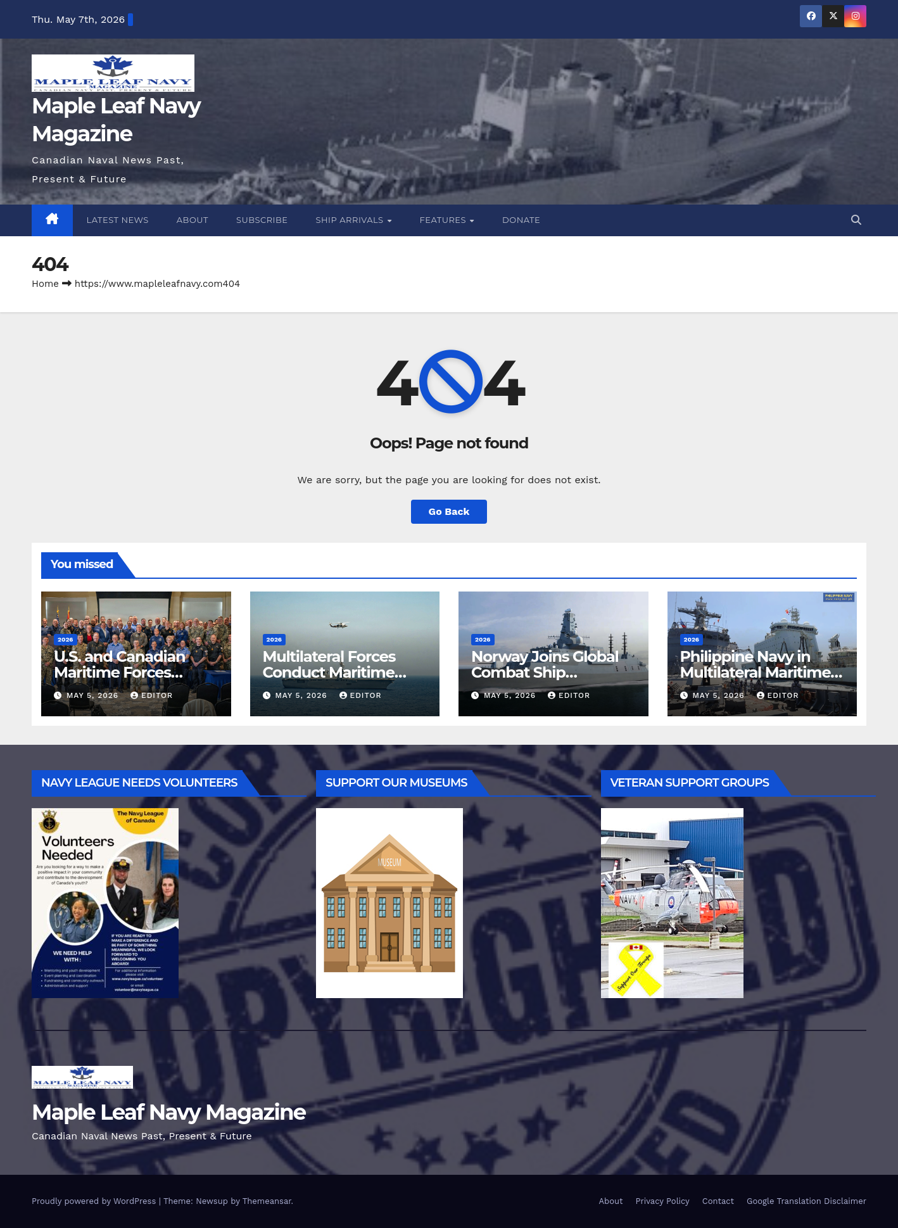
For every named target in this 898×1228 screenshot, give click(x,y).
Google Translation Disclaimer (806, 1201)
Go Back (449, 511)
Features (444, 220)
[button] (856, 220)
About (192, 220)
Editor (151, 695)
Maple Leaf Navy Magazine (169, 1112)
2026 (65, 639)
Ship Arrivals (351, 220)
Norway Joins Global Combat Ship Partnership (545, 672)
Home (45, 283)
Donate (521, 220)
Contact (718, 1201)
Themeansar (267, 1201)
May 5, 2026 (94, 695)
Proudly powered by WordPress (95, 1201)
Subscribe (262, 220)
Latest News (118, 220)
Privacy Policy (663, 1201)
